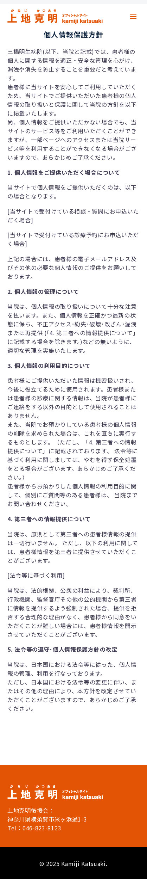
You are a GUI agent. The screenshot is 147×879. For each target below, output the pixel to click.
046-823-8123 (42, 828)
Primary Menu (133, 16)
